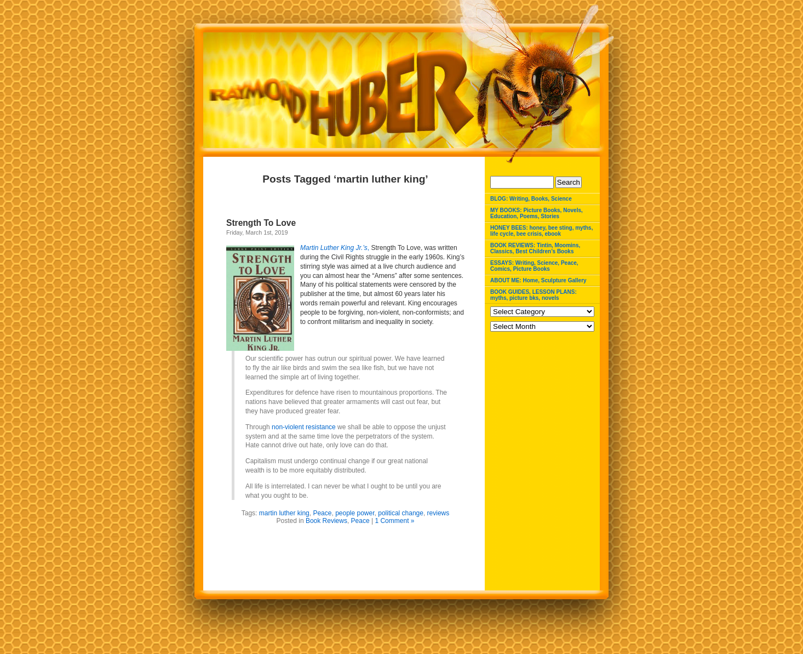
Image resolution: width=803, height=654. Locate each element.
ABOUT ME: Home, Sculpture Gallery (538, 280)
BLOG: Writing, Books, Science (531, 199)
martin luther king (284, 513)
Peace (322, 513)
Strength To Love (261, 223)
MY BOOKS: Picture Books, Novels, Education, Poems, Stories (536, 213)
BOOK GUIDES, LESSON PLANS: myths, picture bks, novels (533, 295)
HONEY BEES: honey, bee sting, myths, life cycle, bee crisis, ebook (541, 231)
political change (400, 513)
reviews (438, 513)
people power (354, 513)
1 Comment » (394, 521)
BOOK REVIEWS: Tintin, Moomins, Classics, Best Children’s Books (535, 248)
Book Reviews (326, 521)
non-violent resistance (304, 427)
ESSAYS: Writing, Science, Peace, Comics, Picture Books (534, 266)
